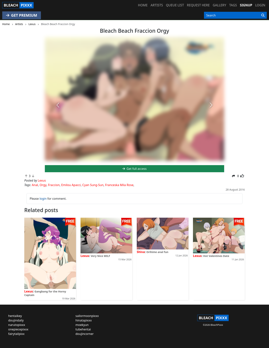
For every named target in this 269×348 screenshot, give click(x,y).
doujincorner (84, 334)
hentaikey (15, 316)
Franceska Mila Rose (119, 185)
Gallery (219, 5)
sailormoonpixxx (87, 316)
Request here (198, 5)
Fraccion (54, 185)
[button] (58, 105)
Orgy (43, 185)
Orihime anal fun (157, 252)
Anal (35, 185)
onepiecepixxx (18, 329)
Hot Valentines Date (216, 256)
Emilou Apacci (71, 185)
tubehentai (83, 329)
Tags (233, 5)
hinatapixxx (83, 320)
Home (143, 5)
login (43, 199)
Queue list (175, 5)
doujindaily (16, 320)
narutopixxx (16, 325)
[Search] (263, 15)
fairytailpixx (16, 334)
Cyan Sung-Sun (92, 185)
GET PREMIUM (21, 15)
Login (260, 5)
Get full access (134, 169)
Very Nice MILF (100, 256)
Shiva (141, 252)
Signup (246, 5)
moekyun (82, 325)
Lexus (28, 291)
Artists (157, 5)
